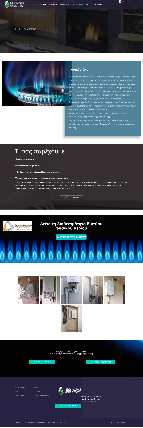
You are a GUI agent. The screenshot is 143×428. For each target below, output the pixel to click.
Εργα (16, 392)
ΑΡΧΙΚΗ (43, 4)
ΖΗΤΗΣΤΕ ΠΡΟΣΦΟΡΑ (42, 362)
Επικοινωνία (19, 396)
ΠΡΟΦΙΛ (52, 4)
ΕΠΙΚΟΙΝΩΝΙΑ (97, 4)
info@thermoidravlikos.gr (91, 402)
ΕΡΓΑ (87, 4)
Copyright (124, 423)
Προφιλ (37, 392)
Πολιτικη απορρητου (42, 396)
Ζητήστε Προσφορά (71, 197)
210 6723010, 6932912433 (101, 362)
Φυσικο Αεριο (20, 388)
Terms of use (114, 423)
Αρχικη (37, 388)
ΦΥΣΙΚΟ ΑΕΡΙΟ (77, 4)
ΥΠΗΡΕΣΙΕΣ (64, 4)
